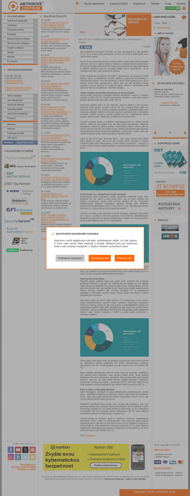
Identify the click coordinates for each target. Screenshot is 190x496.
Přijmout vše (124, 258)
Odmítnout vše (99, 258)
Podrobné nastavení (70, 258)
